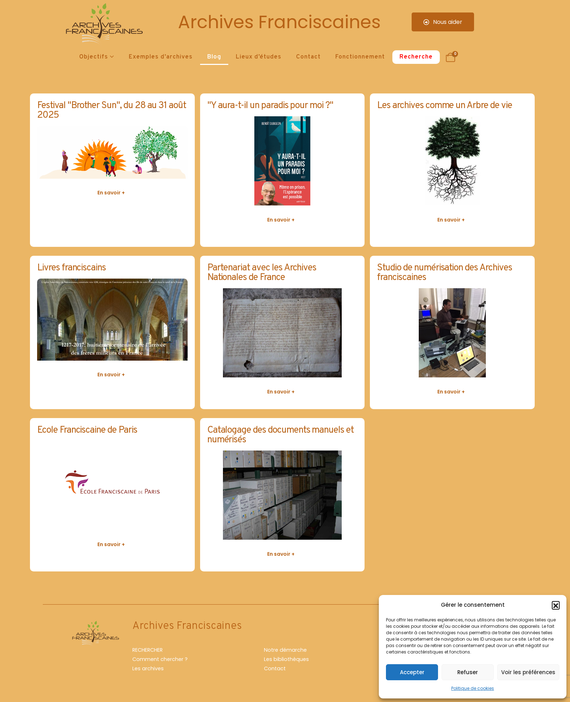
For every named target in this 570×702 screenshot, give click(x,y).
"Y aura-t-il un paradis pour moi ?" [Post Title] (270, 106)
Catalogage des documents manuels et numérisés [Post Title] (280, 435)
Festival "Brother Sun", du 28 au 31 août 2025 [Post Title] (111, 110)
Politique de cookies (472, 688)
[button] (555, 605)
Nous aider (442, 22)
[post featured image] (112, 152)
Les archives (148, 668)
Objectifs (93, 57)
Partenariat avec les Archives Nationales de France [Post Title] (262, 273)
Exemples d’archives (161, 57)
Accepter (412, 672)
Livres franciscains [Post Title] (71, 268)
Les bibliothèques (286, 659)
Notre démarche (285, 649)
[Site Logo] (103, 25)
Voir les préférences (528, 672)
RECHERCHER (147, 649)
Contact (308, 57)
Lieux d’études (258, 57)
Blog (214, 57)
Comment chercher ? (160, 659)
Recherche (416, 57)
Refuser (467, 672)
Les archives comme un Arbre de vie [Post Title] (444, 106)
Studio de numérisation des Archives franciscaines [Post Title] (444, 273)
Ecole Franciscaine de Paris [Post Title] (87, 430)
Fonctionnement (360, 57)
